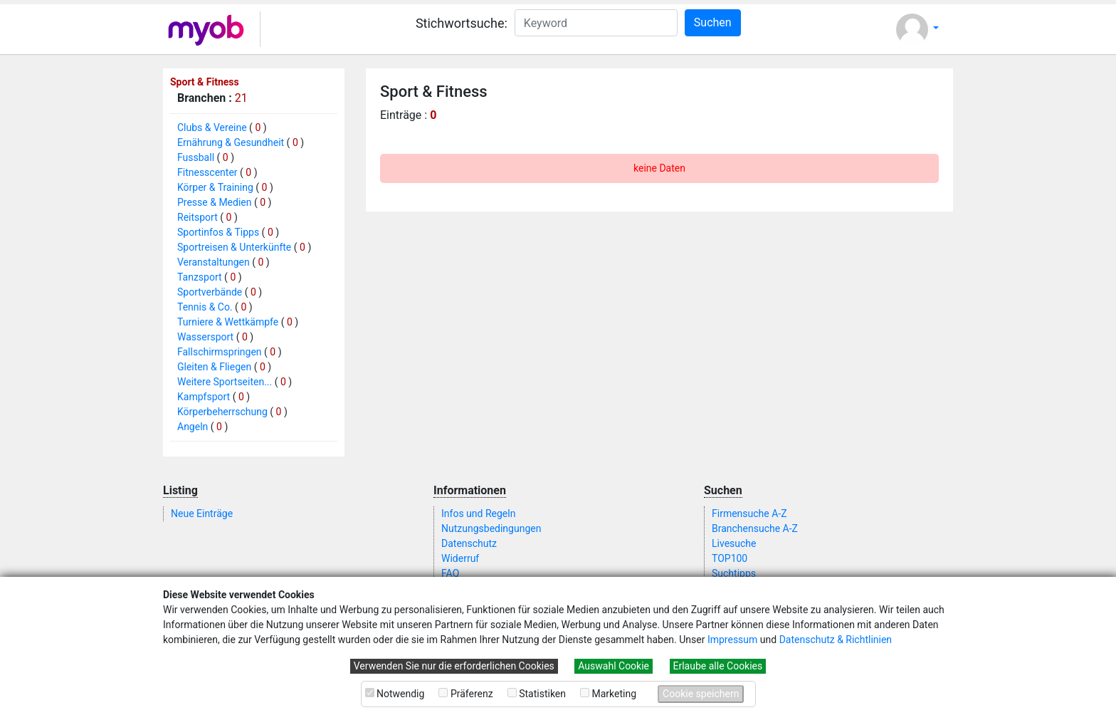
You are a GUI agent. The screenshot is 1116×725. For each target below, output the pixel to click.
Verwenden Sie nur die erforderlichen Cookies (454, 666)
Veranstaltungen (213, 262)
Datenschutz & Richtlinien (835, 639)
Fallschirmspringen (219, 352)
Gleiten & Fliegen (214, 366)
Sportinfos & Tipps (218, 232)
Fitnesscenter (207, 172)
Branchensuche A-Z (755, 528)
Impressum (732, 639)
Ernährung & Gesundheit (230, 142)
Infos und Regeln (478, 513)
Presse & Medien (214, 202)
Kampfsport (203, 396)
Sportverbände (209, 292)
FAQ (450, 573)
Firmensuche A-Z (749, 513)
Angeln (192, 426)
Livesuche (734, 543)
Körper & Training (215, 187)
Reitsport (197, 217)
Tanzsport (199, 277)
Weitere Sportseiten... (224, 381)
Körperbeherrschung (222, 411)
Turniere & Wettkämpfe (227, 322)
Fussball (195, 157)
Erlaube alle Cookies (718, 666)
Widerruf (460, 558)
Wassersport (205, 337)
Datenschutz (469, 543)
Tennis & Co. (205, 307)
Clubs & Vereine (212, 127)
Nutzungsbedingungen (491, 528)
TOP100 (729, 558)
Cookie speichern (701, 693)
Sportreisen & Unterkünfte (234, 247)
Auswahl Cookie (613, 666)
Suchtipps (734, 573)
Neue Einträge (202, 513)
